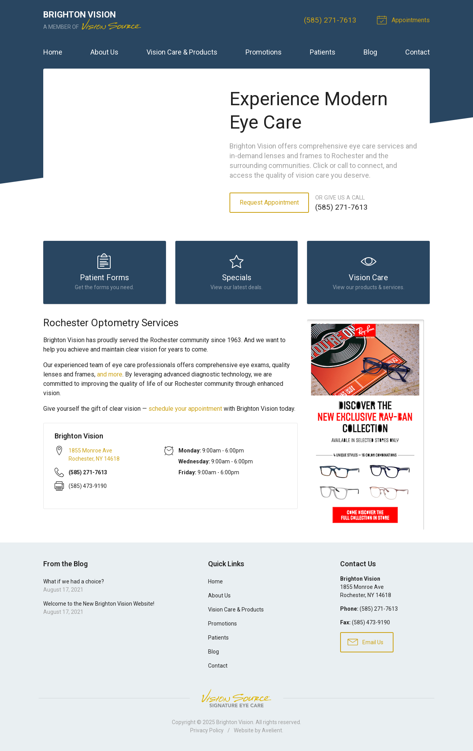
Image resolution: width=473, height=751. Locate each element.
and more (109, 374)
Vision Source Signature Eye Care (236, 698)
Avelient (272, 730)
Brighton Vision (234, 722)
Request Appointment (269, 202)
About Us (104, 52)
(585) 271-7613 (330, 20)
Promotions (263, 52)
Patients (322, 52)
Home (52, 52)
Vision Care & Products (181, 52)
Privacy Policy (207, 730)
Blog (370, 52)
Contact (417, 52)
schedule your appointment (185, 408)
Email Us (365, 641)
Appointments (404, 19)
